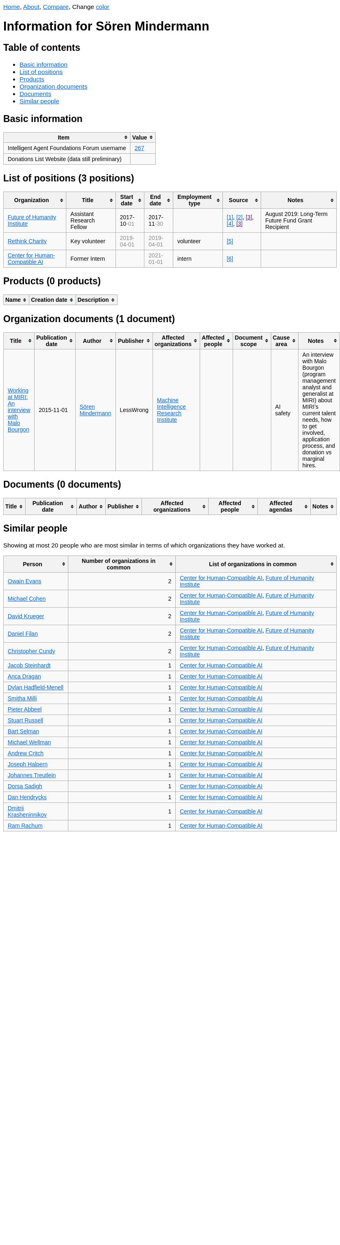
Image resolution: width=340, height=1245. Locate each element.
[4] (230, 223)
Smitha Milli (22, 698)
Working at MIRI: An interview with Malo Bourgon (19, 410)
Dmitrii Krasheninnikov (27, 811)
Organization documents (53, 86)
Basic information (44, 64)
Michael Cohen (27, 598)
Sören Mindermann (95, 409)
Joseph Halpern (28, 764)
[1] (230, 217)
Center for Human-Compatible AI (31, 258)
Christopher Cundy (31, 651)
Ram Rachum (25, 825)
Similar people (39, 101)
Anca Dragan (24, 676)
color (102, 6)
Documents (35, 93)
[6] (230, 258)
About (31, 6)
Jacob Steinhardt (29, 665)
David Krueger (26, 616)
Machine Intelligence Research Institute (171, 410)
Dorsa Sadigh (25, 786)
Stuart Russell (25, 720)
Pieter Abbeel (24, 709)
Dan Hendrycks (27, 797)
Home (11, 6)
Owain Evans (24, 581)
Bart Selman (23, 731)
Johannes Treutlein (32, 775)
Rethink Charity (27, 241)
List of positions (41, 71)
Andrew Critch (26, 753)
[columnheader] (67, 137)
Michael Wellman (29, 742)
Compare (56, 6)
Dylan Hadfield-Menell (35, 687)
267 (139, 148)
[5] (230, 241)
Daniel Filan (23, 633)
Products (32, 79)
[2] (239, 217)
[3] (249, 217)
